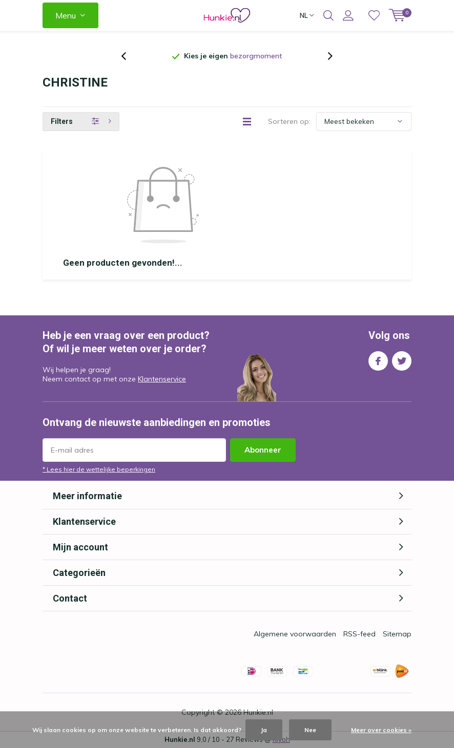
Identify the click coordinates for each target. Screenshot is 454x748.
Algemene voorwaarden (295, 633)
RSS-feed (359, 633)
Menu (65, 15)
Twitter (401, 358)
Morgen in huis (264, 55)
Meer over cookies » (381, 730)
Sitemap (397, 633)
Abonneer (262, 450)
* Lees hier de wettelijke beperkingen (99, 469)
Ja (264, 730)
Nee (310, 730)
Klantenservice (162, 378)
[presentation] (129, 56)
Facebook (378, 358)
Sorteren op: (289, 121)
